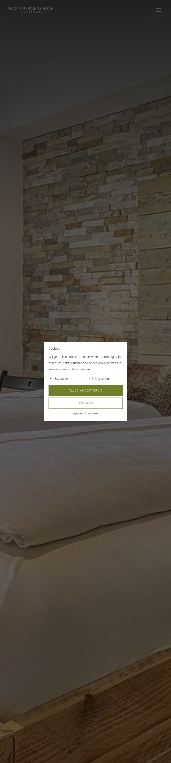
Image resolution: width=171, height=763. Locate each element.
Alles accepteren (85, 390)
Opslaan (86, 403)
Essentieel (61, 379)
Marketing (102, 379)
